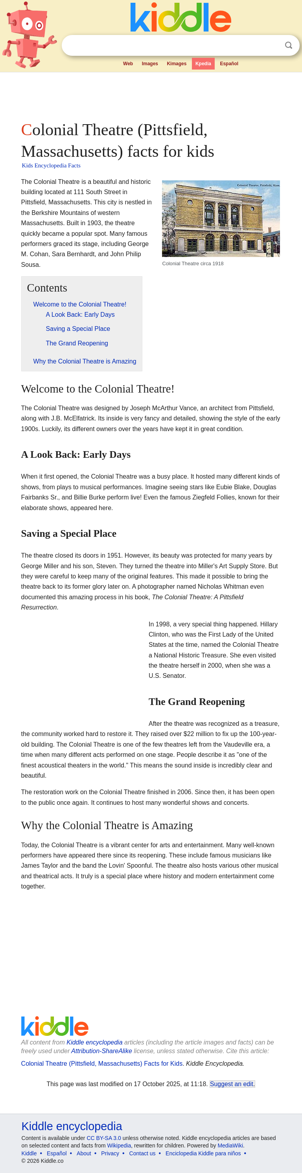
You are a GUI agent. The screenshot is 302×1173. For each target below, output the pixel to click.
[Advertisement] (151, 94)
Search (288, 45)
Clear (272, 45)
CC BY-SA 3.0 (104, 1138)
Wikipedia (119, 1145)
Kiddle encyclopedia (94, 1042)
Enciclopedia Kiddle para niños (203, 1153)
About (84, 1153)
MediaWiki (230, 1145)
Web (128, 63)
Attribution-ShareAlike (101, 1051)
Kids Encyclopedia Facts (51, 165)
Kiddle (29, 1153)
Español (229, 63)
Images (150, 63)
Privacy (110, 1153)
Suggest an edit (231, 1084)
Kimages (176, 63)
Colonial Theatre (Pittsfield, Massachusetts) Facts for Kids (102, 1063)
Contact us (142, 1153)
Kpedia (203, 63)
